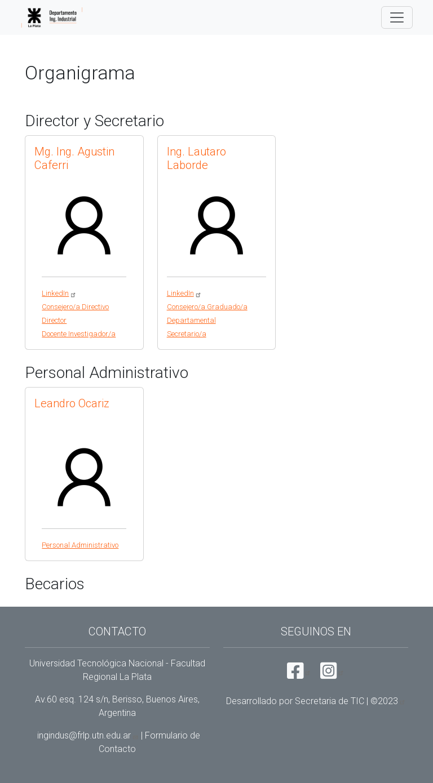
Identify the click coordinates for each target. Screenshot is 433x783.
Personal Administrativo (80, 545)
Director (54, 320)
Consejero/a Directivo (75, 306)
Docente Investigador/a (79, 334)
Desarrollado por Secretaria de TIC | (316, 701)
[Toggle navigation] (397, 17)
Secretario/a (186, 334)
